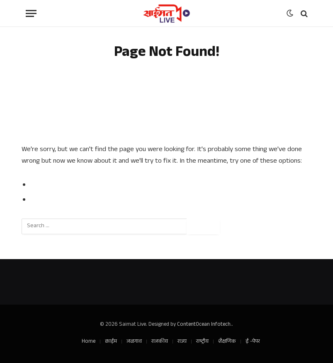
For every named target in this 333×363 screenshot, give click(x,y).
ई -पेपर (252, 341)
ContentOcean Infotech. (204, 324)
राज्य (182, 341)
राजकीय (159, 341)
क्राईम (111, 341)
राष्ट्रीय (202, 341)
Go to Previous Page (62, 185)
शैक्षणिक (227, 341)
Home (88, 341)
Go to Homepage (56, 200)
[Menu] (31, 13)
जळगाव (134, 341)
